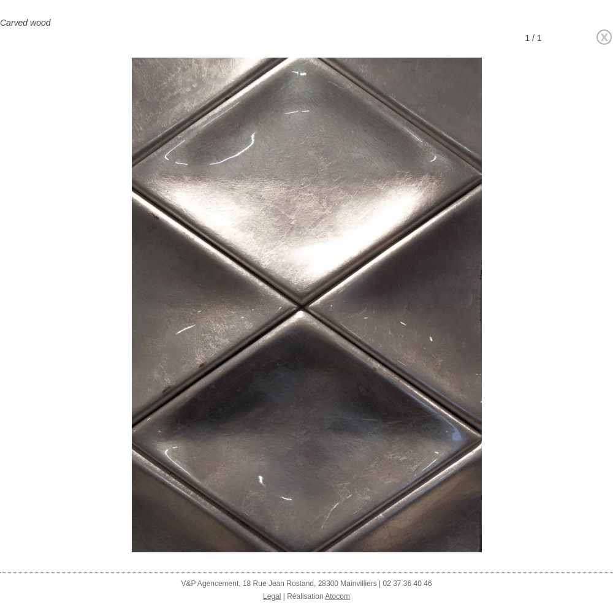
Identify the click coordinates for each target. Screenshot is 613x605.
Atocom (337, 596)
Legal (272, 596)
